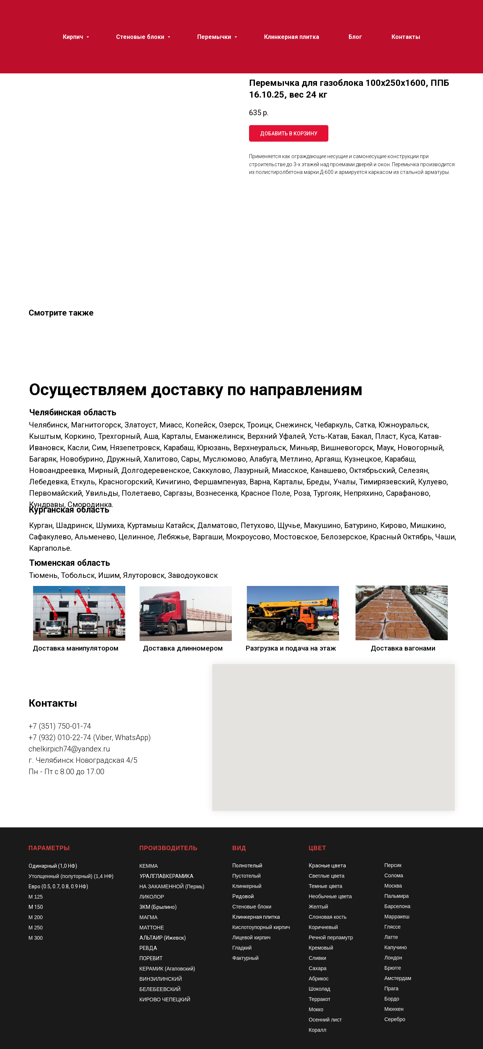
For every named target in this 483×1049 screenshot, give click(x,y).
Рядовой (243, 896)
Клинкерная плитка (256, 917)
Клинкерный (247, 886)
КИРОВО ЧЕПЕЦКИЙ (165, 999)
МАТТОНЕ (152, 927)
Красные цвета (327, 865)
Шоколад (320, 989)
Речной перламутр (331, 937)
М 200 (36, 917)
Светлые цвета (327, 876)
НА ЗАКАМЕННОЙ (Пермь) (172, 886)
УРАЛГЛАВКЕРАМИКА (167, 876)
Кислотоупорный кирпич (261, 927)
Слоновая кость (328, 917)
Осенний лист (325, 1020)
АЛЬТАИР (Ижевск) (163, 938)
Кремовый (321, 948)
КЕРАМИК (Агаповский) (167, 969)
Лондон (393, 958)
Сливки (317, 958)
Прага (392, 988)
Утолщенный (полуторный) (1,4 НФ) (71, 876)
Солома (394, 875)
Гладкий (242, 948)
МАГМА (149, 917)
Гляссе (393, 927)
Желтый (318, 907)
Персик (393, 865)
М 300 (36, 938)
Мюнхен (394, 1009)
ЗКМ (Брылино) (158, 907)
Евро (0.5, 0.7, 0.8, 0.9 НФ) (58, 886)
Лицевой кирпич (252, 937)
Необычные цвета (330, 896)
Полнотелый (247, 865)
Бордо (392, 999)
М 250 (36, 927)
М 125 (36, 897)
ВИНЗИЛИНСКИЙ (161, 979)
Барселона (398, 906)
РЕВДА (148, 948)
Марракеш (397, 916)
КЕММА (149, 866)
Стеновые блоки (252, 907)
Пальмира (397, 896)
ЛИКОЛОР (152, 897)
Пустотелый (247, 876)
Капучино (396, 947)
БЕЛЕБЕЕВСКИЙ (160, 989)
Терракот (320, 999)
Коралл (318, 1030)
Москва (393, 886)
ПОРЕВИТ (151, 958)
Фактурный (246, 958)
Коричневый (323, 927)
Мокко (316, 1009)
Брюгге (393, 968)
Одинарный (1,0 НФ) (53, 866)
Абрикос (319, 978)
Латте (391, 937)
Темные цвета (325, 886)
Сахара (318, 968)
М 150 (36, 907)
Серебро (395, 1019)
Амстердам (398, 978)
